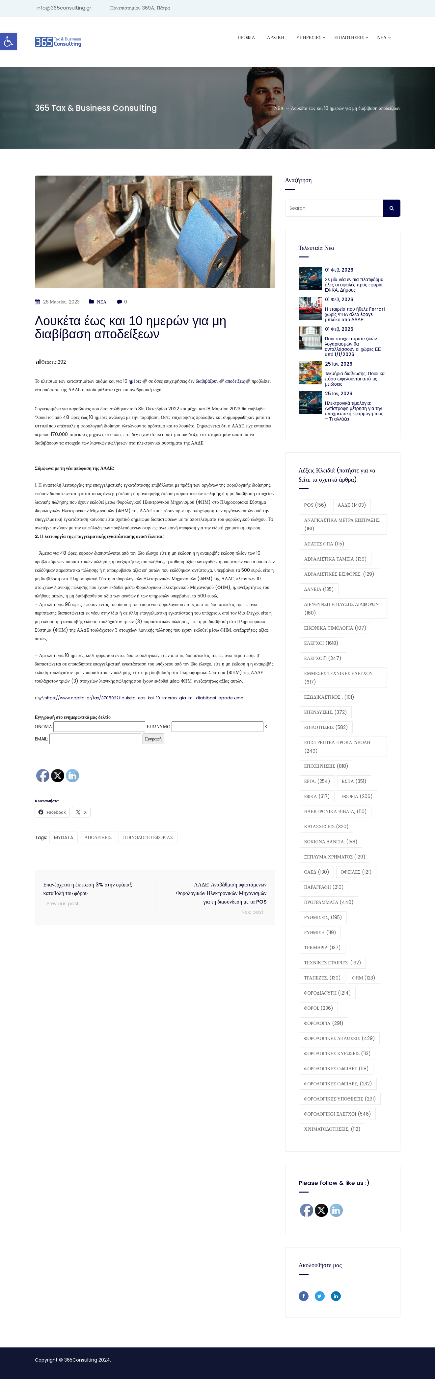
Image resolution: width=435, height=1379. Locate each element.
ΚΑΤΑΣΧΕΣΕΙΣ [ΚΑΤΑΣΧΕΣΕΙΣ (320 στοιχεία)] (326, 826)
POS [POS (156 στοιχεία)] (315, 505)
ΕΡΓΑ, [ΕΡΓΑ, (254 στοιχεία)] (317, 781)
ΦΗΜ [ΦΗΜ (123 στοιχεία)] (364, 978)
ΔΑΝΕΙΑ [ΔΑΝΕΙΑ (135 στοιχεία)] (319, 589)
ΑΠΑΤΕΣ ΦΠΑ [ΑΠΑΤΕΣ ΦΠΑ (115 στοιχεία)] (324, 544)
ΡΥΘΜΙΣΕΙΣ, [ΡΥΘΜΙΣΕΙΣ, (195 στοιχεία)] (323, 917)
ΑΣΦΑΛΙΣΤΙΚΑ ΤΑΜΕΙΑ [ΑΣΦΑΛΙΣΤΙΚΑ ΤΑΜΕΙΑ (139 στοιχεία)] (335, 559)
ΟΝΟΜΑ (43, 726)
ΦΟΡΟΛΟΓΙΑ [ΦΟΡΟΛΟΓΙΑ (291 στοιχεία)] (323, 1023)
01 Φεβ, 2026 (339, 270)
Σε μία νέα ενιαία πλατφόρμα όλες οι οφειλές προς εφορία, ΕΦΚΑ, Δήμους (354, 284)
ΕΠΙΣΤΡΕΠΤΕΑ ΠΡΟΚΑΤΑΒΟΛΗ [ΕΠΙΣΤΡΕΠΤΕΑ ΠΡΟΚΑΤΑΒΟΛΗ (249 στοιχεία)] (337, 746)
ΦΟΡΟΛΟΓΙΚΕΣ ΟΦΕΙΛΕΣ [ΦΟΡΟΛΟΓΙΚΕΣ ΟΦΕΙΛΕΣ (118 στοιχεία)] (336, 1068)
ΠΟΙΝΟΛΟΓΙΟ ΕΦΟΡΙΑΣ (148, 837)
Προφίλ (246, 37)
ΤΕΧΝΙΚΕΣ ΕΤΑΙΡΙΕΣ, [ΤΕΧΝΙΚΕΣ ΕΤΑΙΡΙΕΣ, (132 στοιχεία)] (333, 962)
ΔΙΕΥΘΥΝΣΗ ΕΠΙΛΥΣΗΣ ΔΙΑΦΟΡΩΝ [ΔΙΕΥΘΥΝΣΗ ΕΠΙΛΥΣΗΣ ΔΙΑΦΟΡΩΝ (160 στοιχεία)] (341, 608)
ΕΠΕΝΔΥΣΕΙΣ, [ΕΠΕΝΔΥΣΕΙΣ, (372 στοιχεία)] (325, 712)
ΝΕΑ (382, 37)
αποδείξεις (235, 381)
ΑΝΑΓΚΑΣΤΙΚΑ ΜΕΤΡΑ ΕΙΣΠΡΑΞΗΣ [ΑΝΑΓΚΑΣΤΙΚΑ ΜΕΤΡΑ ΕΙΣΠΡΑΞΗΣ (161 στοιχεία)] (342, 524)
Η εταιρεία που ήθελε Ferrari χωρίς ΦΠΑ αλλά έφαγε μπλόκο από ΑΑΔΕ (355, 314)
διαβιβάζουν (207, 381)
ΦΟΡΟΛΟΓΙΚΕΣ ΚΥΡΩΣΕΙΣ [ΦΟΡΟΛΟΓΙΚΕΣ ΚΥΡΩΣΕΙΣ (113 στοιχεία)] (337, 1053)
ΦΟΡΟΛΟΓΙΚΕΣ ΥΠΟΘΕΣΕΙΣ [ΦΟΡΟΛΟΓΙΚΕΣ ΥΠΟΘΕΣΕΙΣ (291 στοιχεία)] (340, 1099)
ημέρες (135, 381)
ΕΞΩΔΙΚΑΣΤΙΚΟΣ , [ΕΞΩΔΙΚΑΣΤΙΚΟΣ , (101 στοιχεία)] (329, 697)
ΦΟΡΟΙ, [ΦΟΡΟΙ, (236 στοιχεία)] (319, 1008)
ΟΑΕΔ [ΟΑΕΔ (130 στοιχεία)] (316, 872)
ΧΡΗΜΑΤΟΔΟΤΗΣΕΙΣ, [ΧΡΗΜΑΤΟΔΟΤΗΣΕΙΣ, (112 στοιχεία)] (332, 1129)
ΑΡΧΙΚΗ (276, 37)
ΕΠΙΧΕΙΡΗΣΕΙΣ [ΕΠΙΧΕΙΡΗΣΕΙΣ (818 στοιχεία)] (326, 766)
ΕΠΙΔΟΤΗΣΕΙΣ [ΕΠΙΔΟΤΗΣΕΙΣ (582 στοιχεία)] (326, 727)
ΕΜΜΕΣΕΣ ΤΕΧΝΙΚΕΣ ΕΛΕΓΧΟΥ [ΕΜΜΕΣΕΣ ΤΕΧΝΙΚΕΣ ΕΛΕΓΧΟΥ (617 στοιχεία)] (338, 677)
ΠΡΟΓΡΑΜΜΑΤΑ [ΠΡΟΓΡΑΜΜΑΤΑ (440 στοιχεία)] (329, 902)
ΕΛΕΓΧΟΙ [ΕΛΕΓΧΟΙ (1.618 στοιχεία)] (321, 643)
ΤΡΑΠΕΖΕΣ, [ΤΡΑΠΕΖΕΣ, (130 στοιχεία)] (322, 978)
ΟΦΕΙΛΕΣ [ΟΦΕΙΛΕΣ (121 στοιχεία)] (356, 872)
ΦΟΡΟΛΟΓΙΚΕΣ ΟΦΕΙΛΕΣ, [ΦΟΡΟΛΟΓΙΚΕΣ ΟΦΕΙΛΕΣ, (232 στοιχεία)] (338, 1083)
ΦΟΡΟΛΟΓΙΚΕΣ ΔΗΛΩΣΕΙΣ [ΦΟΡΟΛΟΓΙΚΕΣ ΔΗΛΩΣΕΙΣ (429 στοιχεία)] (339, 1038)
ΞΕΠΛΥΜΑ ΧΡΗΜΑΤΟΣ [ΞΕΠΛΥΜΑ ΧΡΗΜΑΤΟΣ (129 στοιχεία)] (335, 857)
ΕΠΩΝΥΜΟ (158, 726)
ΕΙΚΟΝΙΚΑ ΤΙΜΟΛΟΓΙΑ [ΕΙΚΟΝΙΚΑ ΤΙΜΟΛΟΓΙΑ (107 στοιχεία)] (335, 628)
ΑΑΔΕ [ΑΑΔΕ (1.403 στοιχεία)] (352, 505)
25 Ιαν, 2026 (339, 364)
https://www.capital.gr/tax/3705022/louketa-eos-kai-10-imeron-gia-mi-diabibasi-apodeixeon (143, 698)
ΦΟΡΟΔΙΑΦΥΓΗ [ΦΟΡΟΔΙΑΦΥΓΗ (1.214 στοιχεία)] (327, 993)
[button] (155, 506)
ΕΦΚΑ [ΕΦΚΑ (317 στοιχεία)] (317, 796)
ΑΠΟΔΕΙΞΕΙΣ (98, 837)
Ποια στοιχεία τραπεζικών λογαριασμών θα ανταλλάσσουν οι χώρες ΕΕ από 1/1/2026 (353, 346)
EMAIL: (88, 739)
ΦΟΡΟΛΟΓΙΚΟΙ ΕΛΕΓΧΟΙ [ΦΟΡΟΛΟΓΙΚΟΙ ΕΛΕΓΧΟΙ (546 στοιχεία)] (337, 1114)
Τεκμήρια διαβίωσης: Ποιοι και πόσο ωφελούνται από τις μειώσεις (355, 378)
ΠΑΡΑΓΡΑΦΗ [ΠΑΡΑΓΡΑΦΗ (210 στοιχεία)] (324, 887)
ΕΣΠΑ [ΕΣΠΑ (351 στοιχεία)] (354, 781)
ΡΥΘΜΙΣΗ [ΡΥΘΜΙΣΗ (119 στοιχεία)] (320, 932)
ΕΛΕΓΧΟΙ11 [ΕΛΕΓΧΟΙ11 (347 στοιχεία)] (322, 658)
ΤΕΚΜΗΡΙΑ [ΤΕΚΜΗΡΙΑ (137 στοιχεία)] (322, 947)
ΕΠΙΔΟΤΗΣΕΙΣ (349, 37)
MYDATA (63, 837)
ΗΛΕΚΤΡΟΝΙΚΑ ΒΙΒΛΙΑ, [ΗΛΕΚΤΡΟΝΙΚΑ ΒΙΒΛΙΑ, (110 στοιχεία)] (335, 811)
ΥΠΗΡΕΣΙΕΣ (308, 37)
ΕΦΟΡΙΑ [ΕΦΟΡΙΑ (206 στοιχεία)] (357, 796)
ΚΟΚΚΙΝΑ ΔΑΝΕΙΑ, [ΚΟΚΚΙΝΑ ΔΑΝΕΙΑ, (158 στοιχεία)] (331, 841)
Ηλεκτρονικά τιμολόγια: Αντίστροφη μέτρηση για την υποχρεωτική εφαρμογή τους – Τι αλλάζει (354, 411)
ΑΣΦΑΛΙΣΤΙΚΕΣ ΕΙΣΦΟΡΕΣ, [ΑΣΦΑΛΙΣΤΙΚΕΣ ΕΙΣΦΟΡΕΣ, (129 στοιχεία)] (339, 574)
